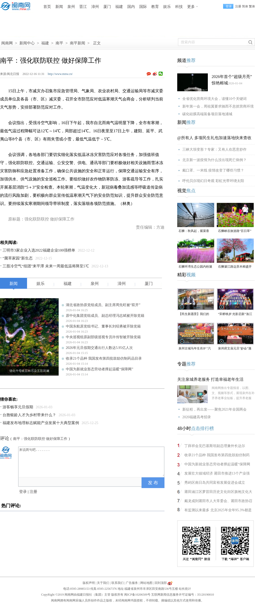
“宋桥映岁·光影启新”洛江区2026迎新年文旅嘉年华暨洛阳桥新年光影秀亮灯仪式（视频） (235, 314)
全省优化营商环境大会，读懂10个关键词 (214, 99)
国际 (143, 7)
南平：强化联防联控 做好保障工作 (40, 439)
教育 (155, 7)
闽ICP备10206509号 (137, 594)
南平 (59, 43)
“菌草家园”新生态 (18, 258)
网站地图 (146, 583)
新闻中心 (27, 43)
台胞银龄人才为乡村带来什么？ (29, 415)
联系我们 (117, 583)
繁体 (252, 6)
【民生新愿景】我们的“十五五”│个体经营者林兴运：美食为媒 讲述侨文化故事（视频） (195, 314)
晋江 (83, 7)
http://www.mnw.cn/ (60, 74)
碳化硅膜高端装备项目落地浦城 (207, 114)
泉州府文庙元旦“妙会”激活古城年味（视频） (234, 349)
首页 (47, 7)
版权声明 (89, 583)
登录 (23, 492)
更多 (191, 7)
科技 (179, 7)
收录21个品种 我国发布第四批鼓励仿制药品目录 (104, 358)
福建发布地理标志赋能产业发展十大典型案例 (41, 423)
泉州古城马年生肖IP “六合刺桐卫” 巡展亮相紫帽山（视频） (194, 349)
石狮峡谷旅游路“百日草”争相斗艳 (234, 231)
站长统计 (185, 589)
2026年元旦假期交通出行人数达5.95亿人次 (99, 348)
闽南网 (7, 43)
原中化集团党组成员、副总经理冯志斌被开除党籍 (105, 316)
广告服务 (132, 583)
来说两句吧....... (92, 461)
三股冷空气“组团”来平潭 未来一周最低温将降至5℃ (46, 266)
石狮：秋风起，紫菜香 (193, 231)
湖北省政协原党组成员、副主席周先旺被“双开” (103, 305)
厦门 (107, 7)
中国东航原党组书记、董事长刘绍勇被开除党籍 (103, 326)
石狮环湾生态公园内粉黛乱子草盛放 (195, 267)
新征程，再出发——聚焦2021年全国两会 (214, 409)
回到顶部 (161, 583)
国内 (131, 7)
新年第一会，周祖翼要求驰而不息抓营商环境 (218, 106)
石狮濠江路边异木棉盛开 (235, 266)
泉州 (71, 7)
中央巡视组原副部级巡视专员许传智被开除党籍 (103, 337)
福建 (119, 7)
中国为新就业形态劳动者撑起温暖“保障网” (99, 369)
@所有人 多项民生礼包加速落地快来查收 (214, 138)
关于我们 (103, 583)
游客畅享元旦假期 (18, 407)
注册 (238, 6)
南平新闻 (77, 43)
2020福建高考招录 (196, 417)
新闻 (59, 7)
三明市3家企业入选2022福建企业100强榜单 (39, 250)
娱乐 (167, 7)
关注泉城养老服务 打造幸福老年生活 (210, 379)
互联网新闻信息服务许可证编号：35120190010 (182, 594)
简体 (245, 6)
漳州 (95, 7)
